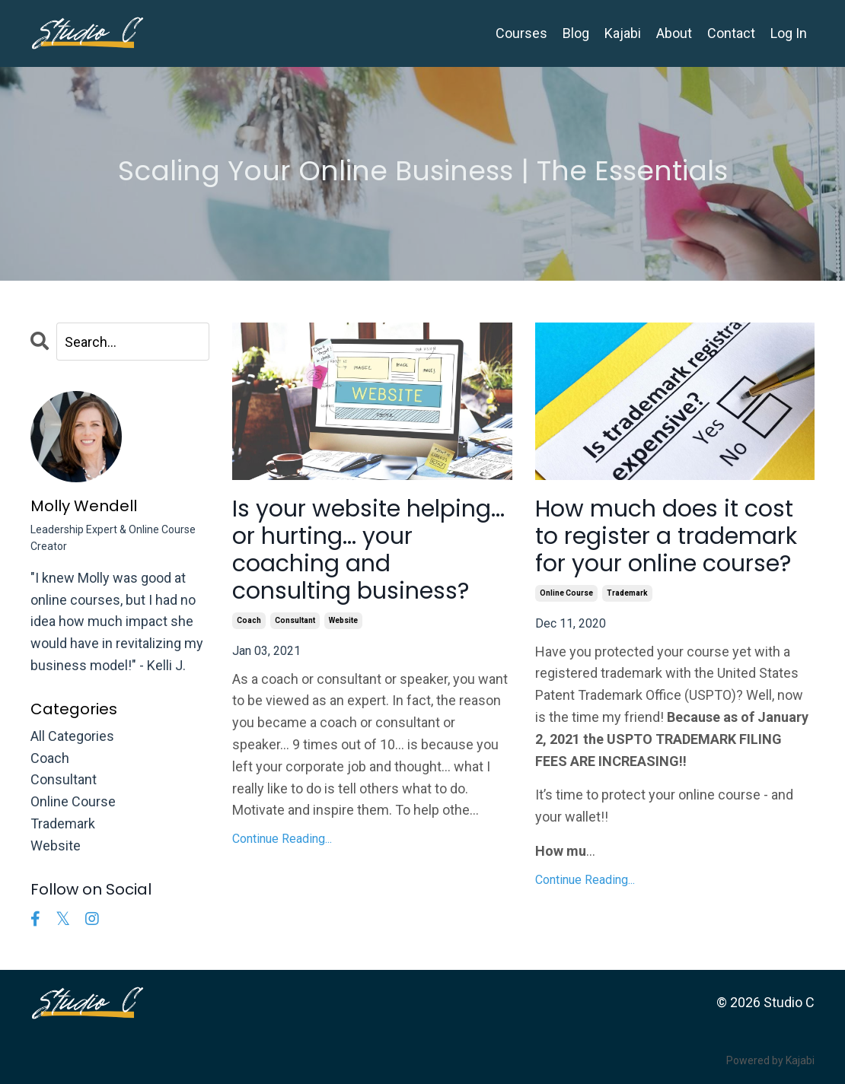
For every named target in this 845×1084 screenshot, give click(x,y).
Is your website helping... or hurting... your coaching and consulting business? (368, 550)
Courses (521, 33)
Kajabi (622, 33)
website (343, 620)
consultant (295, 620)
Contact (731, 33)
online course (566, 593)
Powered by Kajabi (770, 1060)
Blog (576, 33)
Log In (788, 33)
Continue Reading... (282, 838)
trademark (627, 593)
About (674, 33)
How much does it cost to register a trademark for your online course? (666, 536)
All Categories (72, 736)
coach (249, 620)
